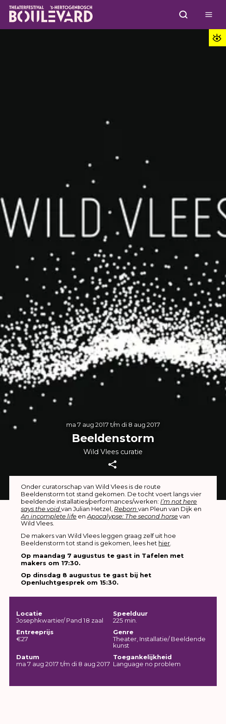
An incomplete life (48, 516)
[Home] (51, 15)
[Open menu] (183, 14)
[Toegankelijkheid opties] (217, 37)
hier (164, 543)
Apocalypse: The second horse (132, 516)
